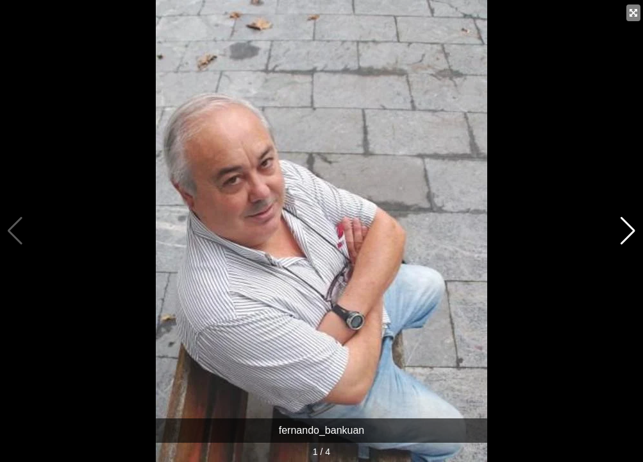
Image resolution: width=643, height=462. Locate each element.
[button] (628, 231)
